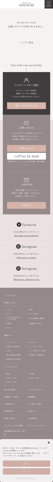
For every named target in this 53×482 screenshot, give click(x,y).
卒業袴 (32, 374)
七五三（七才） (12, 378)
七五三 (9, 351)
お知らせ (31, 411)
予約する (33, 205)
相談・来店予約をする (30, 105)
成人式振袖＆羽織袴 (37, 318)
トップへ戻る (26, 42)
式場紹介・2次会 (11, 397)
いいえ (26, 471)
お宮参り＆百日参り (14, 346)
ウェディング (11, 342)
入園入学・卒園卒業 (37, 355)
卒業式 (9, 323)
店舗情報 (31, 397)
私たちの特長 (9, 390)
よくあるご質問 (34, 404)
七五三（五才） (35, 378)
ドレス (9, 310)
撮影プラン (9, 335)
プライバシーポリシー (25, 478)
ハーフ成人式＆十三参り (38, 351)
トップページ (9, 295)
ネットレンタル (10, 367)
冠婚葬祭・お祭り (36, 323)
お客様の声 (9, 411)
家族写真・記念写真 (14, 359)
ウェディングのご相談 (13, 425)
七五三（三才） (12, 382)
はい (26, 463)
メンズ (9, 314)
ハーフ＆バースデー (37, 346)
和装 (31, 310)
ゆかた (9, 328)
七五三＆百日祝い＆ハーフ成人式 (14, 318)
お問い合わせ (32, 148)
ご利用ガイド (9, 404)
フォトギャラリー (35, 390)
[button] (48, 442)
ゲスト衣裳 (33, 314)
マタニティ (33, 342)
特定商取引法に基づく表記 (14, 433)
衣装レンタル (9, 303)
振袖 (8, 374)
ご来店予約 (32, 418)
